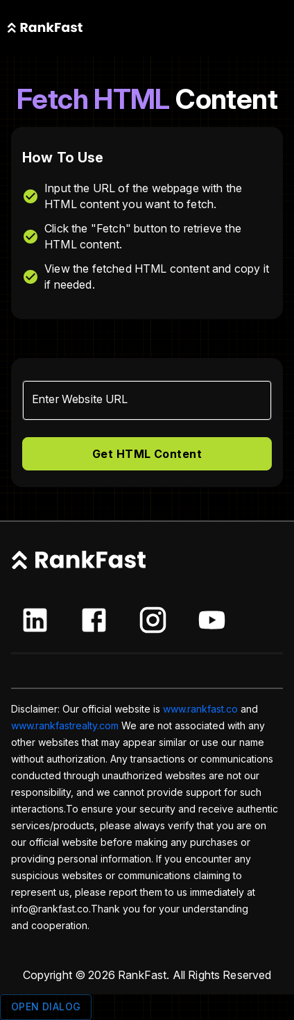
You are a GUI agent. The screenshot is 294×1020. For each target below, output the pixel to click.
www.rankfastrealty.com (65, 725)
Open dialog (46, 1007)
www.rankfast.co (200, 709)
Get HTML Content (147, 454)
